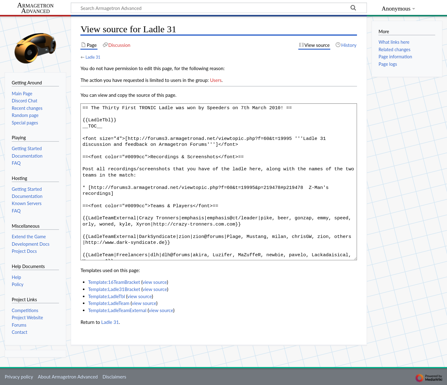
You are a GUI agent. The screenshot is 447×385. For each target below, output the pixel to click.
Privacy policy (19, 376)
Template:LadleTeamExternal (117, 310)
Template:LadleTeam (108, 303)
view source (154, 282)
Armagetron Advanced (35, 8)
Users (215, 80)
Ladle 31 (92, 57)
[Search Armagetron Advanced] (219, 8)
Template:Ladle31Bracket (114, 289)
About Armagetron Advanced (68, 376)
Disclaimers (114, 376)
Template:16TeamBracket (114, 282)
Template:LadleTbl (106, 296)
